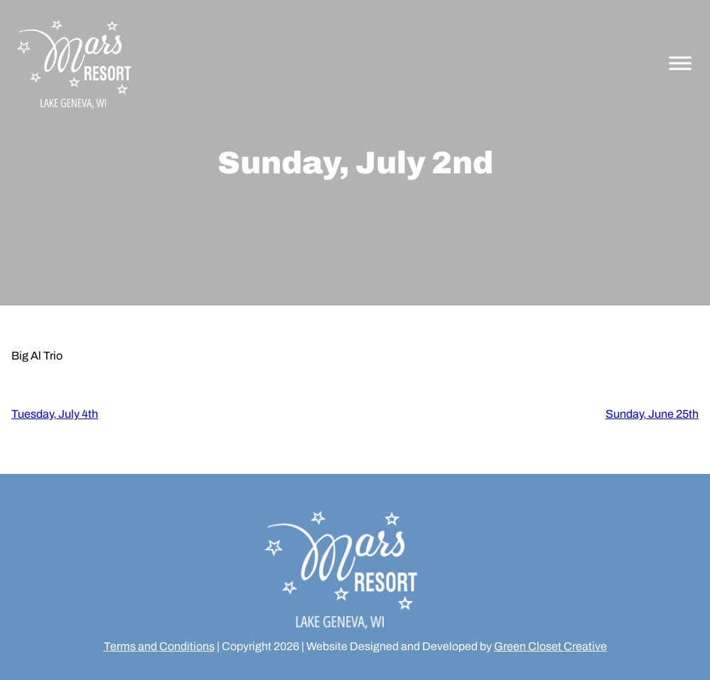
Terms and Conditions (159, 646)
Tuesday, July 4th (54, 414)
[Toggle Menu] (680, 63)
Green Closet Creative (550, 646)
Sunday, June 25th (652, 414)
